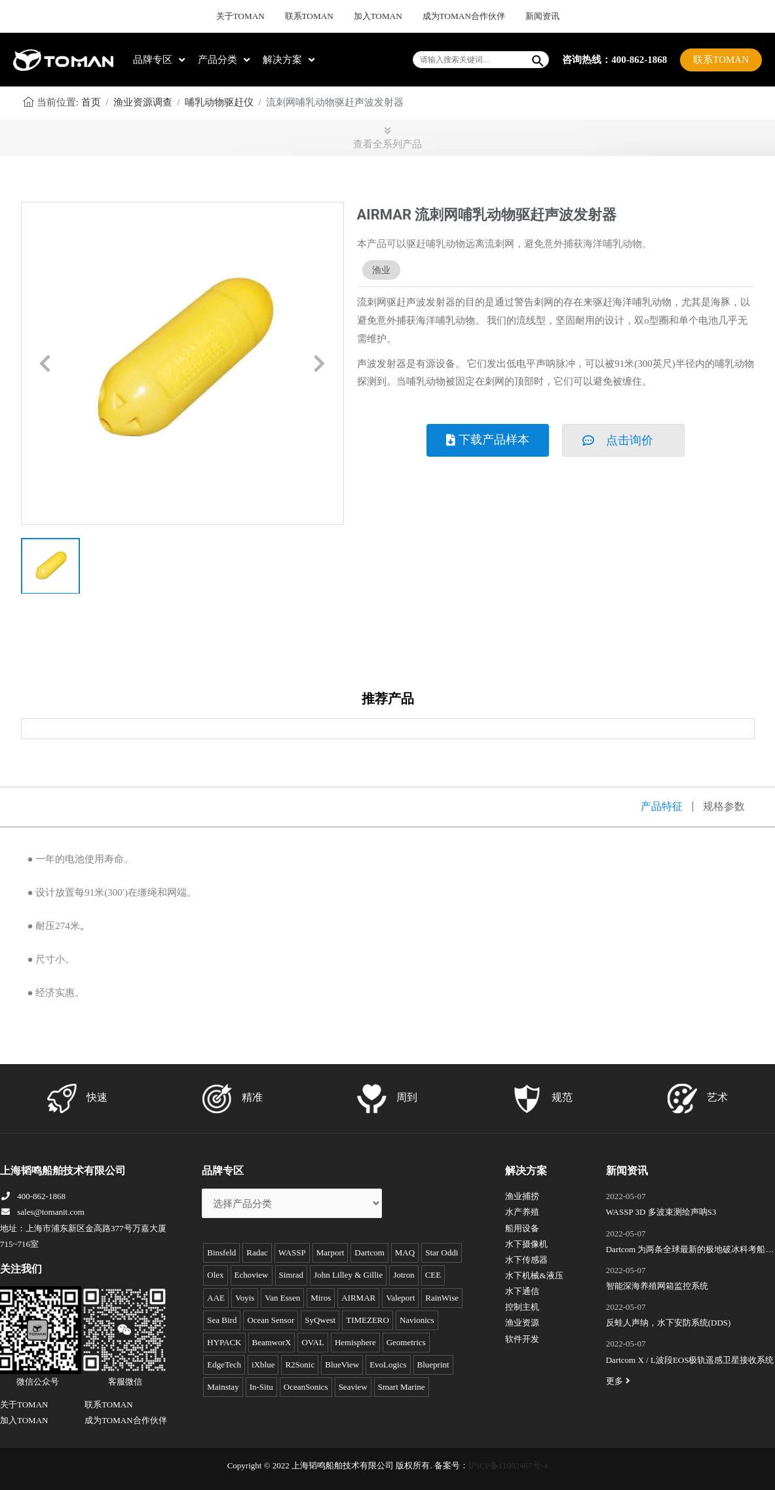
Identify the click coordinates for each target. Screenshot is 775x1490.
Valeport (400, 1298)
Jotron (404, 1275)
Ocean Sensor (270, 1320)
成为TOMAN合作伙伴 (454, 16)
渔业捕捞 (522, 1196)
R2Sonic (299, 1364)
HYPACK (224, 1342)
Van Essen (282, 1298)
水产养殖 (522, 1212)
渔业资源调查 (142, 102)
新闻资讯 (523, 16)
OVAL (312, 1342)
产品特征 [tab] (662, 806)
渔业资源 (522, 1323)
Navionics (417, 1320)
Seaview (353, 1387)
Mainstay (222, 1387)
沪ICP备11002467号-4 (508, 1465)
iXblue (263, 1364)
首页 (91, 102)
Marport (330, 1252)
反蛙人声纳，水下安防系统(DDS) (668, 1323)
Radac (256, 1252)
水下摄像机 (526, 1244)
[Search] (538, 59)
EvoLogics (387, 1364)
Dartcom (369, 1252)
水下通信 (522, 1291)
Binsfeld (221, 1252)
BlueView (342, 1364)
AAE (216, 1298)
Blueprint (433, 1364)
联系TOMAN (318, 16)
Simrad (291, 1275)
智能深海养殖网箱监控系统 (657, 1286)
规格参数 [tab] (724, 806)
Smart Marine (401, 1387)
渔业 (381, 270)
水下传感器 (526, 1260)
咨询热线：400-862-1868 (614, 59)
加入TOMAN (378, 16)
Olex (215, 1275)
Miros (321, 1298)
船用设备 (522, 1228)
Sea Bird (221, 1320)
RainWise (442, 1298)
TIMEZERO (367, 1320)
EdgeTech (224, 1364)
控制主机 (522, 1307)
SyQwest (320, 1320)
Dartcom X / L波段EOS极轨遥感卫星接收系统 (690, 1360)
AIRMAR (358, 1298)
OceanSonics (306, 1387)
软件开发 (522, 1339)
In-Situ (261, 1387)
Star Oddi (441, 1252)
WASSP (292, 1252)
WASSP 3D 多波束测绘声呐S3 (661, 1212)
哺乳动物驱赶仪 (219, 102)
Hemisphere (355, 1342)
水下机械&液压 (534, 1275)
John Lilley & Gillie (348, 1275)
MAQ (405, 1252)
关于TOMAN (258, 16)
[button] (46, 364)
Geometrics (406, 1342)
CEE (433, 1275)
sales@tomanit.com (42, 1212)
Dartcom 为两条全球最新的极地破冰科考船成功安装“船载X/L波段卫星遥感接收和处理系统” (690, 1250)
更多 (619, 1381)
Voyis (244, 1298)
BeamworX (272, 1342)
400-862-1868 (33, 1196)
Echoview (252, 1275)
